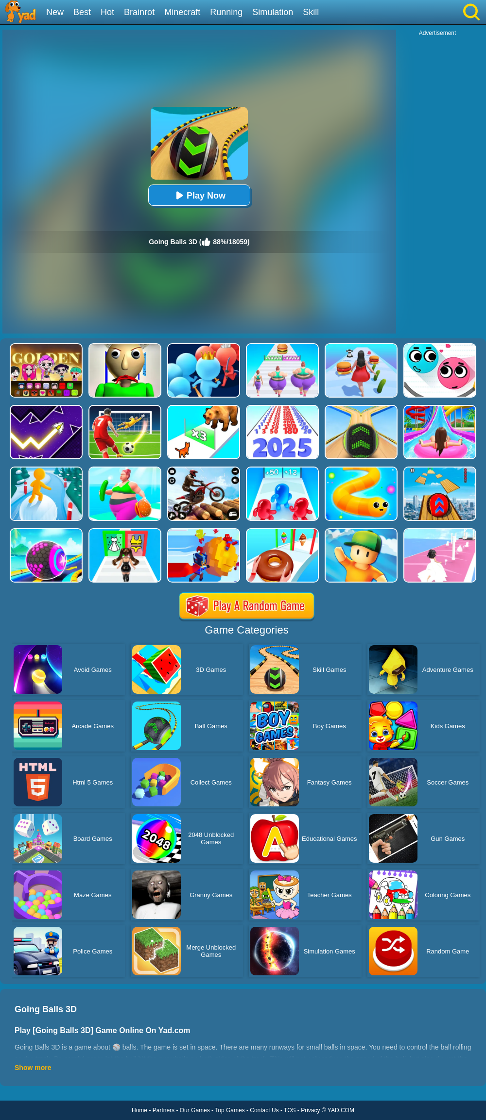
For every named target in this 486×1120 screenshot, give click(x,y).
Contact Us (264, 1110)
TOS (289, 1110)
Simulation (272, 12)
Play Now (199, 195)
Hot (107, 12)
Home (139, 1110)
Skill (311, 12)
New (55, 12)
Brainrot (139, 12)
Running (226, 12)
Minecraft (182, 12)
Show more (33, 1067)
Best (82, 12)
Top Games (229, 1110)
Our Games (195, 1110)
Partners (163, 1110)
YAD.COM (341, 1110)
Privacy (310, 1110)
